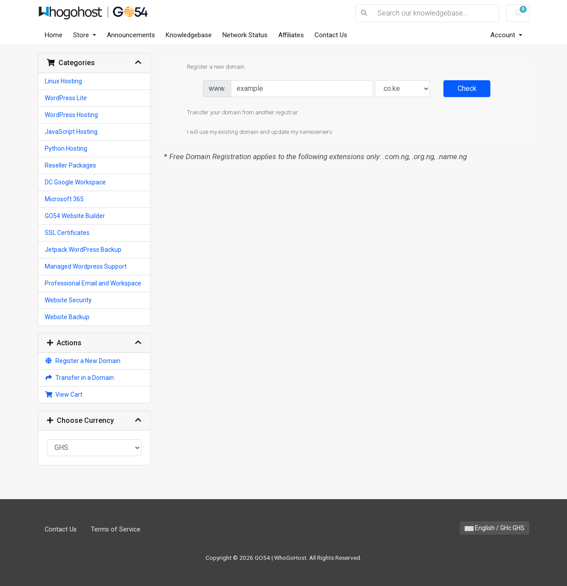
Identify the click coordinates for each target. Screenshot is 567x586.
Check (467, 88)
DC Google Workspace (75, 182)
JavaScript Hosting (71, 131)
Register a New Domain (82, 360)
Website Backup (67, 316)
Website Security (68, 300)
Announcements (131, 35)
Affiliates (291, 35)
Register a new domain (209, 67)
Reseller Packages (70, 165)
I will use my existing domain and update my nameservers (252, 132)
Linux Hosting (63, 81)
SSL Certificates (67, 232)
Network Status (245, 35)
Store (82, 35)
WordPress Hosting (71, 114)
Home (53, 35)
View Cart (63, 394)
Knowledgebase (189, 35)
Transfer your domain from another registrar (235, 113)
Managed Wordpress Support (86, 266)
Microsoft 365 (64, 199)
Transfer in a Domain (79, 377)
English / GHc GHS (494, 527)
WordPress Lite (66, 98)
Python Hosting (66, 148)
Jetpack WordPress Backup (83, 249)
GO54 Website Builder (75, 215)
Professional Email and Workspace (93, 283)
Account (503, 35)
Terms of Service (115, 529)
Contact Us (331, 35)
